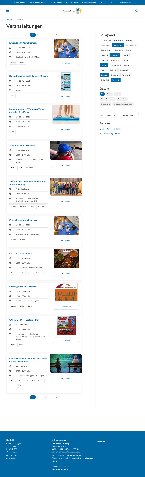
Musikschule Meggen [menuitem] (39, 2)
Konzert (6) (104, 56)
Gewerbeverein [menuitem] (126, 2)
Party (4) (103, 71)
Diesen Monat (105, 105)
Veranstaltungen (22, 20)
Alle (102, 95)
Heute (109, 95)
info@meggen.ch (12, 458)
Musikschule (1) (116, 66)
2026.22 (68, 467)
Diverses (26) (118, 46)
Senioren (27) (124, 71)
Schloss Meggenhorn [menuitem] (59, 2)
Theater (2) (114, 76)
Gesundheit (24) (106, 51)
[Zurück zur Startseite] (72, 11)
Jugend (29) (119, 51)
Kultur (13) (115, 56)
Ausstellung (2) (106, 41)
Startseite (9, 20)
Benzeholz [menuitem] (75, 2)
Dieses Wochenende (107, 100)
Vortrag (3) (115, 81)
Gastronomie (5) (131, 46)
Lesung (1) (104, 61)
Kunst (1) (125, 56)
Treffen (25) (105, 81)
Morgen (117, 95)
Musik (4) (104, 66)
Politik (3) (113, 71)
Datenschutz (57, 469)
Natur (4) (127, 66)
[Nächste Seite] (56, 36)
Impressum (102, 441)
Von (101, 112)
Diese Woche (122, 100)
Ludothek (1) (115, 61)
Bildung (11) (130, 41)
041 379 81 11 (12, 456)
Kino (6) (128, 51)
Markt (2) (126, 61)
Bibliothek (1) (118, 41)
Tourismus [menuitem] (112, 2)
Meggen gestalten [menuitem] (90, 2)
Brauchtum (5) (105, 46)
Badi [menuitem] (102, 2)
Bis (122, 112)
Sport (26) (104, 76)
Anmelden (68, 469)
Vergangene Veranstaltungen (123, 105)
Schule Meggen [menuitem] (21, 2)
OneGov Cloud (58, 467)
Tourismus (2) (126, 76)
